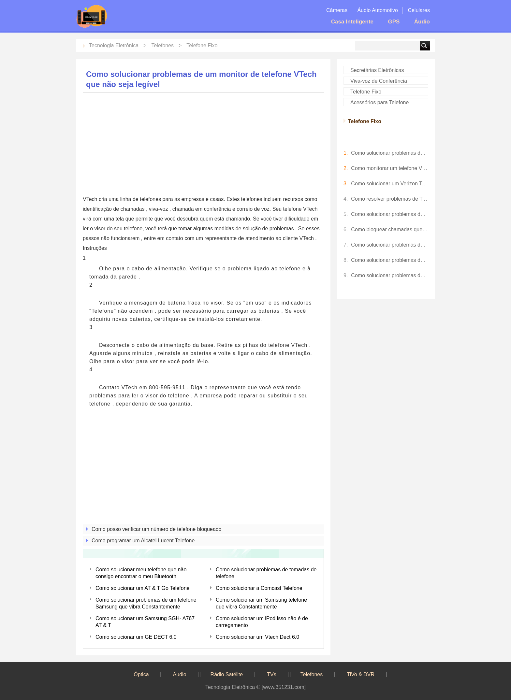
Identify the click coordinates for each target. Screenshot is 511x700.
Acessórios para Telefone (379, 102)
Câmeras (336, 10)
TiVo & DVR (360, 674)
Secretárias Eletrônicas (377, 70)
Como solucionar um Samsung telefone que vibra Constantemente (261, 603)
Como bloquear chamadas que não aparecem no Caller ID (389, 229)
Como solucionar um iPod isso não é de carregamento (262, 622)
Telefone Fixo (201, 45)
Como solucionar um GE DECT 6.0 (136, 637)
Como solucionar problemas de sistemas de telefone (389, 214)
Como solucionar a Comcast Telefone (259, 588)
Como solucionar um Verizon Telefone (389, 183)
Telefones (162, 45)
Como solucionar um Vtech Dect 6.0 (257, 637)
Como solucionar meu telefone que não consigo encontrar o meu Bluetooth (140, 573)
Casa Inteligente (352, 22)
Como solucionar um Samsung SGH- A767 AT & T (145, 622)
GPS (394, 22)
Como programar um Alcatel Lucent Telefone (143, 540)
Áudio (422, 22)
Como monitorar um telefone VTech (389, 168)
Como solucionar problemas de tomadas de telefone (266, 573)
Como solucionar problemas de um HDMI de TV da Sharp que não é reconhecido (389, 275)
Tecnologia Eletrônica (114, 45)
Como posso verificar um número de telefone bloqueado (156, 529)
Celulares (419, 10)
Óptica (141, 674)
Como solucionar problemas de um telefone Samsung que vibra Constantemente (146, 603)
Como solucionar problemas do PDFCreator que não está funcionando (389, 260)
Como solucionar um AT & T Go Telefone (142, 588)
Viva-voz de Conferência (378, 81)
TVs (271, 674)
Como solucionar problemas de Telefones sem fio (389, 153)
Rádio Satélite (227, 674)
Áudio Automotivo (377, 10)
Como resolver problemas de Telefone (389, 199)
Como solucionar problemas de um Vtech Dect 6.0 (389, 245)
